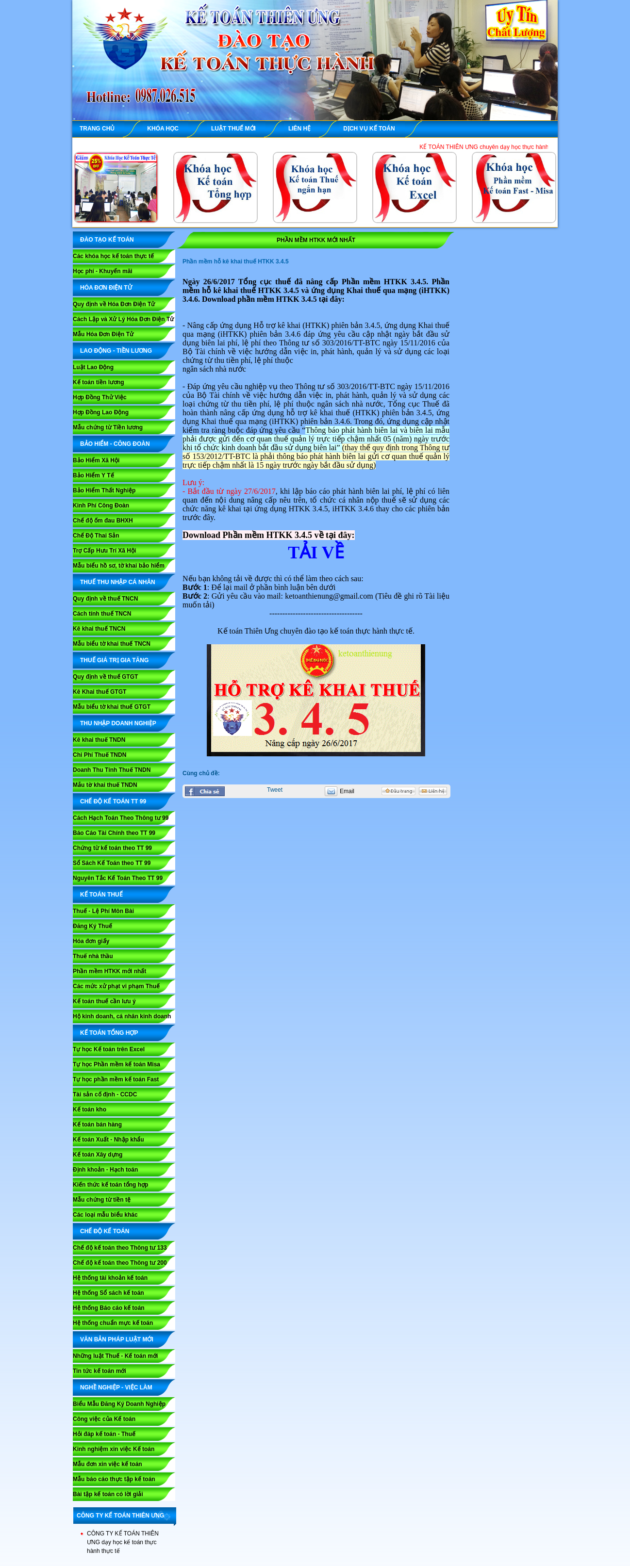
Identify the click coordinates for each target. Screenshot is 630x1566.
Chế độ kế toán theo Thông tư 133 (120, 1247)
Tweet (274, 789)
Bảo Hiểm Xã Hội (96, 460)
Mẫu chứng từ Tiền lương (108, 427)
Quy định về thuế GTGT (105, 676)
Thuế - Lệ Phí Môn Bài (103, 911)
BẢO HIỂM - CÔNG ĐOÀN (115, 443)
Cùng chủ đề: (201, 773)
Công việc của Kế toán (104, 1419)
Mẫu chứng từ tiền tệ (102, 1199)
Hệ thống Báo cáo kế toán (109, 1308)
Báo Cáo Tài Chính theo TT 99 (114, 833)
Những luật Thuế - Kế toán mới (115, 1356)
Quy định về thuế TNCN (105, 598)
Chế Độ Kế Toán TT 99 (113, 801)
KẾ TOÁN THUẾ (101, 894)
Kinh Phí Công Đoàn (101, 505)
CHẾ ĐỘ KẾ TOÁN (104, 1231)
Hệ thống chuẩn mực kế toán (113, 1323)
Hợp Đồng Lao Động (101, 412)
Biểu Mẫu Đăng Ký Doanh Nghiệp (119, 1404)
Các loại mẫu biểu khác (105, 1214)
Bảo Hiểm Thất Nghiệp (104, 490)
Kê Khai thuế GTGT (99, 691)
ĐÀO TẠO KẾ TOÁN (107, 239)
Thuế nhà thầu (93, 956)
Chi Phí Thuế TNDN (99, 754)
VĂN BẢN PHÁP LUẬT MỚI (116, 1339)
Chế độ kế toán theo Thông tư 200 (120, 1262)
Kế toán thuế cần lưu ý (104, 1001)
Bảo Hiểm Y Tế (93, 475)
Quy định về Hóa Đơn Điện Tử (114, 304)
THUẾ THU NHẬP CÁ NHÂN (117, 582)
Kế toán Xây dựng (97, 1154)
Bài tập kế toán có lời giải (108, 1494)
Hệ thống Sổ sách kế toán (108, 1292)
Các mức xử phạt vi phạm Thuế (116, 986)
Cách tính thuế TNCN (102, 613)
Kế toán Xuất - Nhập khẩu (108, 1139)
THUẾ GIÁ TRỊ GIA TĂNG (114, 660)
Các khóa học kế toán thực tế (113, 256)
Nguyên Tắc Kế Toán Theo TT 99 (118, 878)
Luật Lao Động (93, 367)
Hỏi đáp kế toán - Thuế (104, 1434)
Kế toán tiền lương (98, 382)
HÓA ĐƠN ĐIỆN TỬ (106, 287)
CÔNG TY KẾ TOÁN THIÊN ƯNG (120, 1515)
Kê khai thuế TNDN (99, 739)
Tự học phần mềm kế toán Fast (116, 1079)
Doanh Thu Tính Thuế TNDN (111, 770)
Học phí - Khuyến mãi (103, 271)
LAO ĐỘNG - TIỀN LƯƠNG (116, 350)
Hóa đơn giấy (91, 941)
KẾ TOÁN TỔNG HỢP (109, 1032)
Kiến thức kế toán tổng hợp (110, 1184)
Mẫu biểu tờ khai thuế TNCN (111, 643)
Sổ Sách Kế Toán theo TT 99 (111, 863)
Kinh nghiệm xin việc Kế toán (113, 1449)
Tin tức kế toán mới (99, 1371)
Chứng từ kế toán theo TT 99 (112, 848)
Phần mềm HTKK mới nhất (109, 971)
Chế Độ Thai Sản (96, 535)
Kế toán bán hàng (97, 1124)
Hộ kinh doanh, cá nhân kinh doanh (122, 1016)
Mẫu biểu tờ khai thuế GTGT (111, 706)
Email (347, 791)
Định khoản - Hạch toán (105, 1169)
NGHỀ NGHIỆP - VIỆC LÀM (116, 1387)
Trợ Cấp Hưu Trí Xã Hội (104, 550)
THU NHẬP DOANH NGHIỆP (118, 723)
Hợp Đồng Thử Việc (100, 397)
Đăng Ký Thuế (92, 926)
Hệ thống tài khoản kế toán (110, 1277)
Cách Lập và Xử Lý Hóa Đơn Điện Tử (123, 319)
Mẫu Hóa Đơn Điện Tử (103, 334)
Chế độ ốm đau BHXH (103, 520)
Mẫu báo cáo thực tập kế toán (114, 1479)
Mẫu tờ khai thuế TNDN (105, 785)
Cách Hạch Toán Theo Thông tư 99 (120, 818)
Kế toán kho (89, 1109)
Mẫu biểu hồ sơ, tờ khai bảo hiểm (119, 565)
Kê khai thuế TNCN (99, 628)
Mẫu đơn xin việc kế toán (107, 1464)
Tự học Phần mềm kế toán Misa (116, 1064)
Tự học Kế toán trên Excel (109, 1049)
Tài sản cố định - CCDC (105, 1094)
